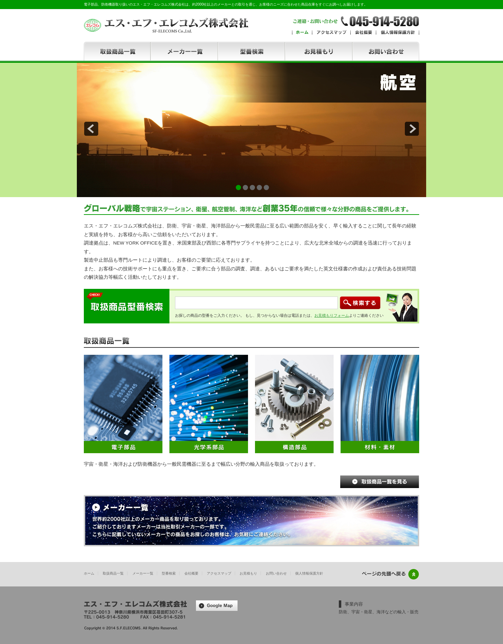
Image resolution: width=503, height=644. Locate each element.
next (411, 128)
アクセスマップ (219, 573)
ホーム (89, 573)
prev (91, 128)
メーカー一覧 (142, 573)
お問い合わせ (276, 573)
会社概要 (191, 573)
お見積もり (248, 573)
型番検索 (169, 573)
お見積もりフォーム (331, 315)
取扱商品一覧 (113, 573)
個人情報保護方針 (309, 573)
